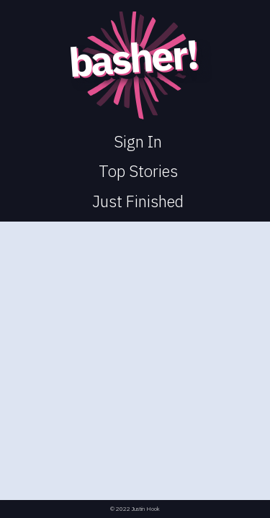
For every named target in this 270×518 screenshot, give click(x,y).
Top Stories (138, 170)
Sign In (138, 141)
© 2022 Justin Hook (135, 509)
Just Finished (138, 201)
